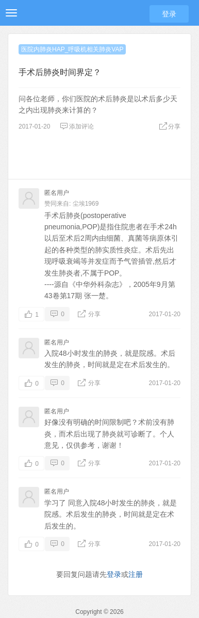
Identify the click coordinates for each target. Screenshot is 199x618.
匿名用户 (56, 192)
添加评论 (77, 126)
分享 (169, 126)
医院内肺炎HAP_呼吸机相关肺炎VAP (72, 49)
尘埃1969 (86, 203)
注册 (135, 574)
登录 (169, 14)
